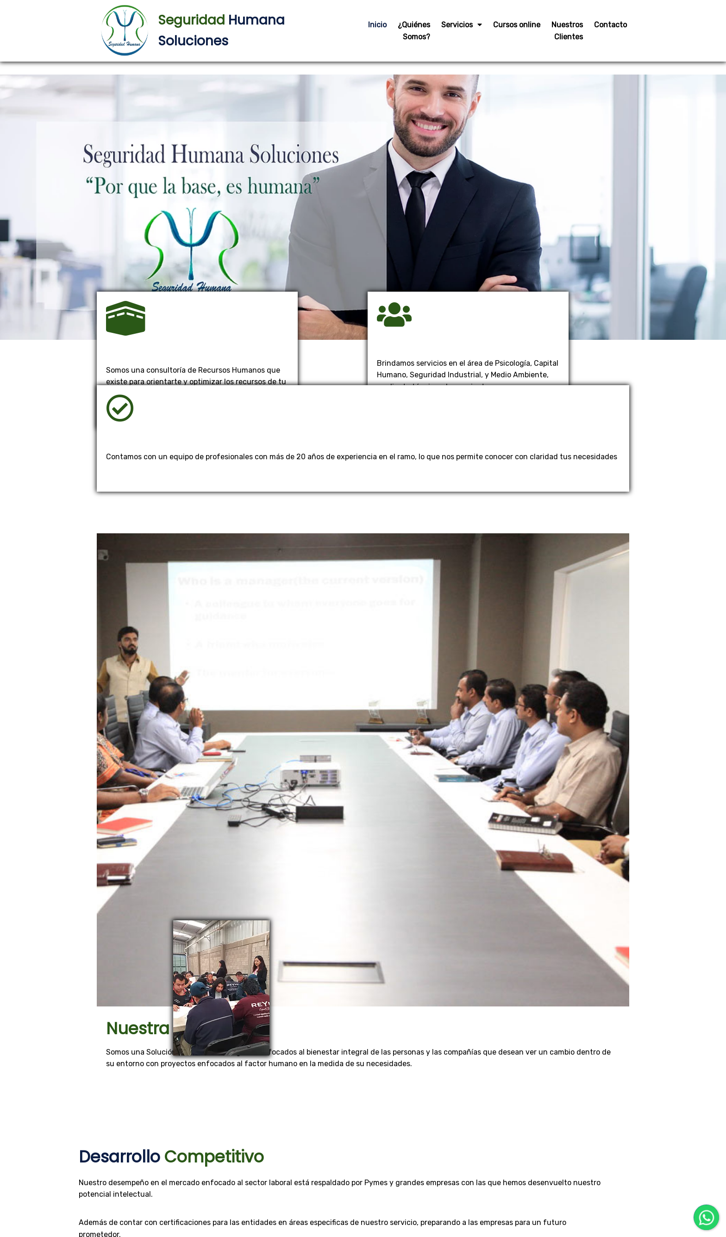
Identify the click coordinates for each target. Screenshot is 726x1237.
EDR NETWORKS (382, 1203)
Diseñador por (342, 1203)
